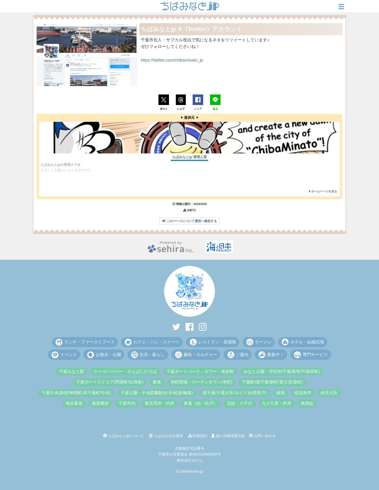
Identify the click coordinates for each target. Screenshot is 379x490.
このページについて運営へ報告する (189, 221)
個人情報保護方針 (228, 436)
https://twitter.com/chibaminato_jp (172, 60)
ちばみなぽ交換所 (166, 436)
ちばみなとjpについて (123, 436)
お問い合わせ (262, 436)
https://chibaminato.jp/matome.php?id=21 (71, 186)
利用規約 (198, 436)
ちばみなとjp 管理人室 (189, 157)
